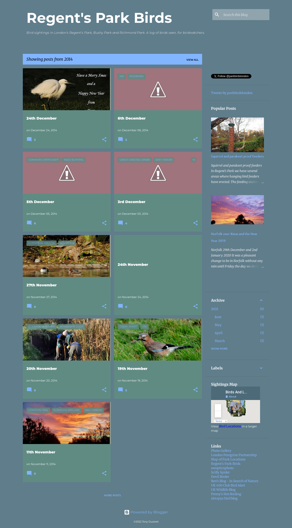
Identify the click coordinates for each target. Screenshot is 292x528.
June (218, 317)
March (220, 341)
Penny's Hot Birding (226, 494)
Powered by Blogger (146, 512)
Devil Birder (220, 477)
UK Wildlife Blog (223, 490)
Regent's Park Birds (99, 17)
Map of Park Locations (228, 459)
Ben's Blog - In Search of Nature (234, 481)
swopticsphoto (222, 468)
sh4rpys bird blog (224, 498)
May (218, 325)
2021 (214, 309)
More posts (112, 495)
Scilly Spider (220, 472)
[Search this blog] (245, 14)
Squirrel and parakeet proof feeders (237, 156)
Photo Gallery (221, 451)
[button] (104, 140)
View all (192, 60)
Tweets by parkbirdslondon (232, 93)
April (218, 333)
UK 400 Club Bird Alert (228, 485)
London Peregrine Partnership (234, 455)
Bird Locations (230, 426)
